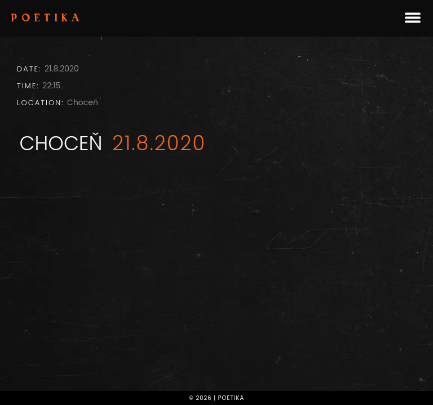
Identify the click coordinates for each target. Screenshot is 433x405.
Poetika (47, 19)
